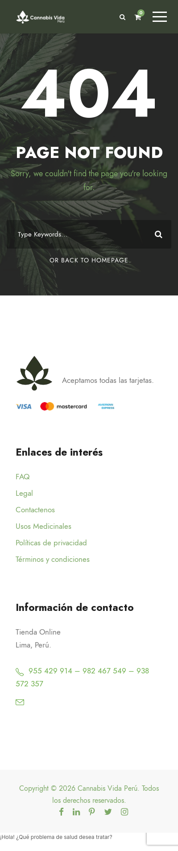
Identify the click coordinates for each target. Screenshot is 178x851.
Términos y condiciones (53, 559)
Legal (24, 493)
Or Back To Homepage (89, 260)
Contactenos (35, 509)
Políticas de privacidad (51, 542)
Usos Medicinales (43, 526)
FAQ (22, 476)
